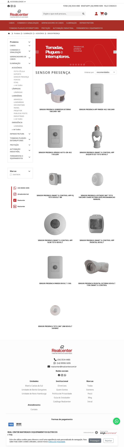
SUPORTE (17, 74)
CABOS (11, 23)
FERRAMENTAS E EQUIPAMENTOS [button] (20, 157)
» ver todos (16, 129)
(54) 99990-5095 (62, 363)
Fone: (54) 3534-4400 (71, 6)
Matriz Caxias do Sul (34, 385)
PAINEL (16, 108)
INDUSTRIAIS (19, 116)
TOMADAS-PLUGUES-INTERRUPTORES (24, 28)
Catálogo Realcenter (62, 401)
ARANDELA (18, 99)
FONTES (17, 79)
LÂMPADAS (18, 92)
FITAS (16, 82)
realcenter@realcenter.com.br (62, 366)
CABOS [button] (20, 45)
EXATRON (15, 174)
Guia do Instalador (62, 397)
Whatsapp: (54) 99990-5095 (92, 6)
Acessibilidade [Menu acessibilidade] (17, 1)
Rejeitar (108, 440)
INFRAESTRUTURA (87, 23)
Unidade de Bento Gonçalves (34, 389)
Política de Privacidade (62, 393)
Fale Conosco (110, 6)
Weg (90, 397)
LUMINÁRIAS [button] (17, 96)
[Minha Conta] (96, 13)
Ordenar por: (89, 72)
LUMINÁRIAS (19, 102)
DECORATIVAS (19, 105)
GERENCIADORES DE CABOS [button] (20, 57)
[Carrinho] (103, 13)
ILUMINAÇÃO (71, 23)
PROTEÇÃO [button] (20, 145)
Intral (89, 401)
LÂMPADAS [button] (16, 89)
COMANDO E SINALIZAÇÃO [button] (20, 51)
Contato (34, 409)
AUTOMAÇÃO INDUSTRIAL (63, 28)
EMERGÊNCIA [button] (17, 122)
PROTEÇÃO (45, 28)
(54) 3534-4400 (62, 359)
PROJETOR (18, 110)
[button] (29, 42)
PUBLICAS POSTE (20, 113)
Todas (90, 385)
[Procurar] (83, 14)
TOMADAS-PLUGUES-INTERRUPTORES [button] (20, 139)
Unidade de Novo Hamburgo (34, 393)
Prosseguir (95, 440)
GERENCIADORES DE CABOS (52, 23)
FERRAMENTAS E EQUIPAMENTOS (89, 28)
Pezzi (90, 393)
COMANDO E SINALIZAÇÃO (28, 23)
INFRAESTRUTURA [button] (20, 134)
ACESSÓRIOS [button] (17, 68)
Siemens (90, 389)
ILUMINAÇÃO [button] (20, 63)
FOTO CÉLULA (19, 71)
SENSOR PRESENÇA (21, 77)
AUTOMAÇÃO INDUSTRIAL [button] (20, 150)
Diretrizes (62, 385)
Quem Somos (62, 389)
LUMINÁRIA (18, 126)
